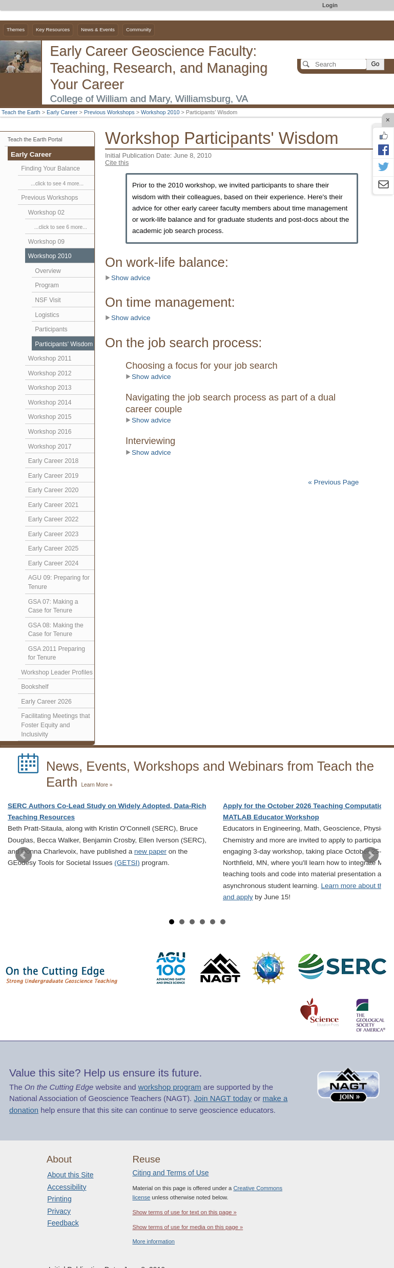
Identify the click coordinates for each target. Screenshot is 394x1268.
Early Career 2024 (53, 563)
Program (47, 285)
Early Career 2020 (53, 490)
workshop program (169, 1087)
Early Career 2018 (53, 460)
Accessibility (66, 1187)
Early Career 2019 (53, 475)
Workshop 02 (46, 212)
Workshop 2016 (50, 431)
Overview (48, 270)
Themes (16, 29)
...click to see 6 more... (60, 227)
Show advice (128, 278)
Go (375, 64)
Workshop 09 (46, 241)
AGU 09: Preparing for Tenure (59, 582)
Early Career (62, 112)
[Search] (333, 64)
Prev (23, 855)
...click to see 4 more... (57, 183)
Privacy (59, 1211)
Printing (59, 1199)
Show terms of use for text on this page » (184, 1212)
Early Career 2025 (53, 548)
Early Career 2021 (53, 505)
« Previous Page (333, 482)
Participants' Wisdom (64, 344)
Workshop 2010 (160, 112)
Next (370, 855)
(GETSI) (127, 863)
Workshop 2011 (50, 358)
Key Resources (53, 29)
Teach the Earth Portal (35, 139)
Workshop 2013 (50, 387)
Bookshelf (34, 686)
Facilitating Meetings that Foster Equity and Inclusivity (55, 724)
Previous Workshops (109, 112)
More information (153, 1241)
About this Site (70, 1175)
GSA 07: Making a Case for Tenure (53, 606)
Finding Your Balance (50, 168)
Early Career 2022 (53, 519)
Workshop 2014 (50, 402)
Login (330, 5)
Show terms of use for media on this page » (187, 1227)
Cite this (117, 162)
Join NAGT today (223, 1098)
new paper (150, 851)
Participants (51, 329)
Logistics (47, 315)
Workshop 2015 (50, 416)
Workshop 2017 (50, 446)
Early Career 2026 (46, 701)
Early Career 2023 (53, 534)
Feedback (62, 1223)
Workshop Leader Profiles (56, 672)
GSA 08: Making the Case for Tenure (56, 630)
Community (138, 29)
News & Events (98, 29)
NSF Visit (47, 300)
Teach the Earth (21, 112)
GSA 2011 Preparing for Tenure (56, 653)
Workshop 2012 (50, 373)
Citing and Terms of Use (170, 1173)
